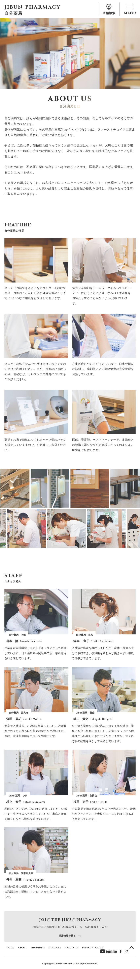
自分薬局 (13, 13)
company (54, 947)
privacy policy (92, 947)
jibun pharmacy (32, 7)
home (10, 947)
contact (71, 947)
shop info (37, 947)
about (22, 947)
